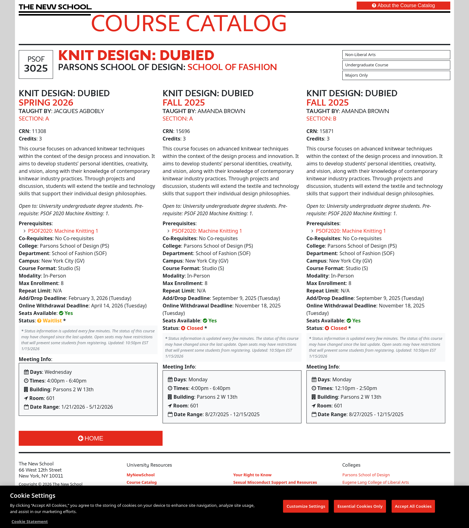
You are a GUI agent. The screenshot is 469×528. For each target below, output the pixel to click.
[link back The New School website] (55, 7)
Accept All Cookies (413, 507)
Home (90, 438)
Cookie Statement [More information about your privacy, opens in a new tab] (30, 523)
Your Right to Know (252, 475)
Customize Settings (305, 507)
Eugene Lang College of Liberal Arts (375, 482)
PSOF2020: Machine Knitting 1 (63, 230)
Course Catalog (189, 23)
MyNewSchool (141, 475)
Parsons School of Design (366, 475)
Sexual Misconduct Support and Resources (275, 482)
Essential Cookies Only (360, 507)
